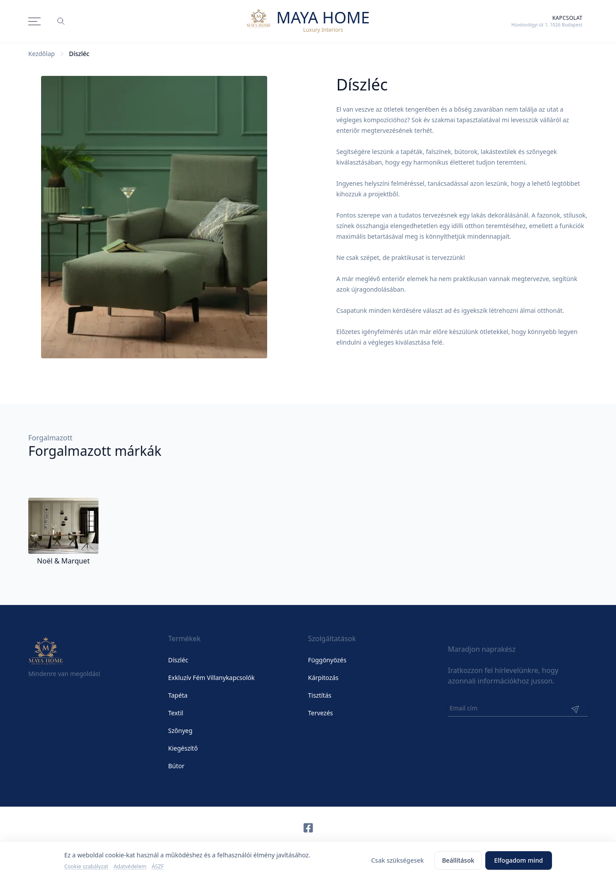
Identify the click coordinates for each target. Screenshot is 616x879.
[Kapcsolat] (547, 21)
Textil (175, 713)
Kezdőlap (41, 53)
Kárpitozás (323, 677)
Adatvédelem (129, 866)
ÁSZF (157, 866)
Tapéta (178, 695)
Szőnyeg (180, 730)
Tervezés (320, 713)
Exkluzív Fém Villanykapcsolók (211, 677)
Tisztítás (320, 695)
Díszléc (178, 660)
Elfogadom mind (518, 860)
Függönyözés (327, 660)
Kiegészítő (183, 748)
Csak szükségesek (397, 860)
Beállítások (458, 860)
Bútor (176, 766)
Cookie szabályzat (86, 866)
